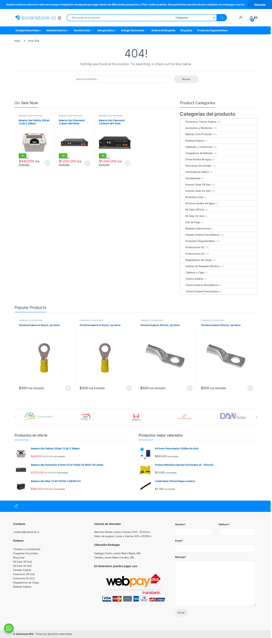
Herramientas (190, 178)
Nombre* (180, 524)
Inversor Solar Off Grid (195, 184)
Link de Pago (190, 222)
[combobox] (120, 17)
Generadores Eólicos (194, 171)
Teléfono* (224, 524)
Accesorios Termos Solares (198, 121)
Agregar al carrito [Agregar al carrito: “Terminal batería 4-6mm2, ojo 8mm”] (129, 388)
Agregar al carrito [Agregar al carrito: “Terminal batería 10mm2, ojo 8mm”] (250, 388)
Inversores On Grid (23, 578)
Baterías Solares (22, 586)
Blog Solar (186, 30)
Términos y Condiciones (26, 549)
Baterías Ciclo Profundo (30, 115)
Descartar (260, 4)
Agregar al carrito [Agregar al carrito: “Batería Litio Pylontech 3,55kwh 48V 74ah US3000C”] (128, 163)
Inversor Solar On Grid (195, 190)
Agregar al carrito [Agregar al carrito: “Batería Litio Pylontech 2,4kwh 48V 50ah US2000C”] (88, 163)
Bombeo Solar (82, 30)
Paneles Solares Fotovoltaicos (199, 234)
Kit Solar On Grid (192, 216)
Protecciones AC (192, 247)
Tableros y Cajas (192, 272)
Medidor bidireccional (195, 228)
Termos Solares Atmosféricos (199, 284)
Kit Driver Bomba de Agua (197, 203)
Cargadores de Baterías (196, 153)
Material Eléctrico (56, 30)
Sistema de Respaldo (163, 30)
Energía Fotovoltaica (27, 30)
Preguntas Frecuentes (25, 553)
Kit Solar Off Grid (192, 209)
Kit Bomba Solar (191, 197)
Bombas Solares (192, 140)
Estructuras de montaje (195, 165)
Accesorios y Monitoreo (196, 127)
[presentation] (256, 417)
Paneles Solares (22, 570)
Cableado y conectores (196, 146)
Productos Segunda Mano (212, 30)
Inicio (17, 40)
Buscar (186, 79)
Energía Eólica (105, 30)
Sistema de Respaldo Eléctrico (200, 266)
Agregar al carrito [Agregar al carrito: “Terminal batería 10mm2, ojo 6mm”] (190, 388)
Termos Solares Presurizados (199, 291)
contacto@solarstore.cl (26, 531)
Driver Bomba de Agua (195, 159)
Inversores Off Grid (23, 574)
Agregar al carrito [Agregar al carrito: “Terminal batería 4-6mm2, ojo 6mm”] (68, 388)
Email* (179, 540)
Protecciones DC (192, 253)
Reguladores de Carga (195, 259)
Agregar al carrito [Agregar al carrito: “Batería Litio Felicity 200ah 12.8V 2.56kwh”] (47, 163)
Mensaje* (180, 556)
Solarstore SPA (24, 633)
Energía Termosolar (132, 30)
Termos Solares (191, 278)
